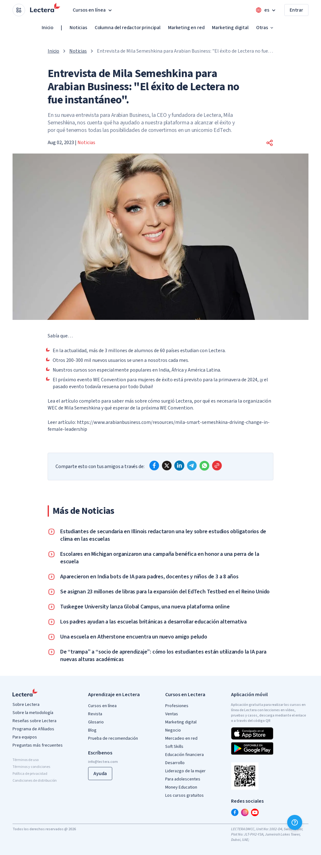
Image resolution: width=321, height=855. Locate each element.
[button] (269, 143)
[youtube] (255, 812)
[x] (167, 466)
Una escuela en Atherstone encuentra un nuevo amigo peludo (133, 637)
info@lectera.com (103, 761)
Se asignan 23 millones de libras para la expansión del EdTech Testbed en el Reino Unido (165, 592)
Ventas (171, 714)
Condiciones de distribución (35, 780)
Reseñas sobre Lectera (34, 721)
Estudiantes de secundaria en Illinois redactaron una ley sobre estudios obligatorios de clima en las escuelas (163, 535)
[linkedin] (179, 466)
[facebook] (154, 466)
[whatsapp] (204, 466)
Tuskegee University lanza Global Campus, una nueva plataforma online (144, 607)
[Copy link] (217, 466)
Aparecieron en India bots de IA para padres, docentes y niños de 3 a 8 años (149, 577)
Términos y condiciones (31, 766)
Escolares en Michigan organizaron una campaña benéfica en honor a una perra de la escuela (159, 558)
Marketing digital (230, 27)
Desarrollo (175, 763)
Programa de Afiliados (33, 729)
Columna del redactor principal (127, 27)
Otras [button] (265, 27)
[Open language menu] (266, 10)
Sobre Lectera (26, 704)
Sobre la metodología (33, 713)
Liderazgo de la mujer (185, 771)
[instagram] (245, 812)
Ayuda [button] (100, 773)
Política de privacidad (30, 773)
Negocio (173, 730)
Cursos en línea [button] (93, 10)
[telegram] (192, 466)
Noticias (78, 27)
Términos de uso (26, 760)
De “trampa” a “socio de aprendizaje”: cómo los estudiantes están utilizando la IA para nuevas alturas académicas (163, 655)
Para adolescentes (182, 779)
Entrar (296, 10)
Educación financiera (184, 755)
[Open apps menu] (19, 10)
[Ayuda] (294, 822)
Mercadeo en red (181, 738)
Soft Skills (174, 746)
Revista (95, 714)
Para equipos (25, 737)
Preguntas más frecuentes (38, 745)
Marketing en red (186, 27)
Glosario (96, 722)
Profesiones (176, 706)
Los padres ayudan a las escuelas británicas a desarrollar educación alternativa (153, 622)
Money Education (181, 787)
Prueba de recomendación (113, 738)
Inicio (47, 27)
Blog (92, 730)
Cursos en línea (102, 706)
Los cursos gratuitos (184, 795)
